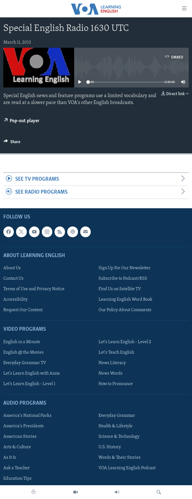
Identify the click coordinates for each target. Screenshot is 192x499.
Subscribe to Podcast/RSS (122, 278)
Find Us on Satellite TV (119, 289)
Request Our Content (23, 310)
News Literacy (112, 363)
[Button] (12, 143)
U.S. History (109, 447)
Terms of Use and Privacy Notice (33, 289)
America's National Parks (27, 415)
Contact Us (13, 278)
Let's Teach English (116, 352)
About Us (12, 268)
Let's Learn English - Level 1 (29, 384)
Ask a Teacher (16, 468)
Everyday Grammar (116, 415)
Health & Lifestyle (115, 426)
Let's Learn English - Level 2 (124, 342)
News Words (110, 373)
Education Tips (17, 479)
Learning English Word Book (125, 299)
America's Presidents (23, 426)
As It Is (9, 458)
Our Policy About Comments (124, 310)
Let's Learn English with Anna (31, 373)
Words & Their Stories (119, 458)
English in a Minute (21, 342)
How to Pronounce (115, 384)
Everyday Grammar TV (24, 363)
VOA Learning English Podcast (126, 468)
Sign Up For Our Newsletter (124, 268)
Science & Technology (118, 437)
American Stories (20, 437)
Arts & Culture (17, 447)
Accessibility (15, 299)
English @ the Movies (23, 352)
